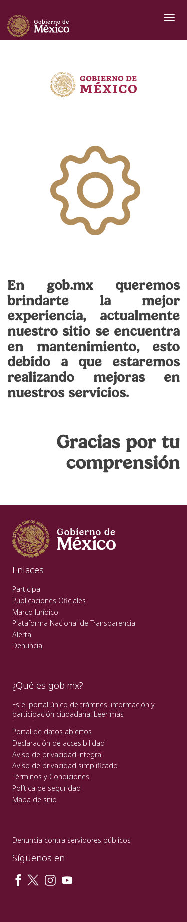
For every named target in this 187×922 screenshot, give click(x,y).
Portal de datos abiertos (52, 731)
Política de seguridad (46, 788)
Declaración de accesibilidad (58, 743)
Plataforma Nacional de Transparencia (73, 623)
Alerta (21, 634)
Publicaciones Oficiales (49, 600)
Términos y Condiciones (50, 776)
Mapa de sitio (34, 799)
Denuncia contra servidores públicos (71, 840)
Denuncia (27, 645)
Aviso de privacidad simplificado (65, 765)
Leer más (109, 714)
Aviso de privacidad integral (57, 754)
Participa (26, 589)
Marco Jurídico (35, 611)
